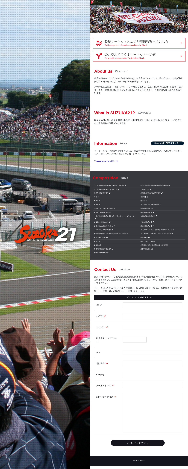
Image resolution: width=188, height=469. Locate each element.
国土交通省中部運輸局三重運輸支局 (105, 189)
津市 (95, 197)
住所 (98, 352)
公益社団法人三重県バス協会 (103, 226)
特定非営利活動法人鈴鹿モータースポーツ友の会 (110, 233)
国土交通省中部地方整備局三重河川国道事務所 (109, 185)
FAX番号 (100, 374)
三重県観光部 (144, 189)
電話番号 (100, 363)
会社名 (99, 305)
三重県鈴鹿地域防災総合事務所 (150, 193)
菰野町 (96, 204)
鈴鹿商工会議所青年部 (101, 212)
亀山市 (142, 201)
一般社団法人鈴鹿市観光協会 (103, 208)
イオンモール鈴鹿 (100, 237)
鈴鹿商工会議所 (145, 208)
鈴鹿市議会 (144, 237)
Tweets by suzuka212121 (106, 161)
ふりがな (100, 327)
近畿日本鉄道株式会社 (101, 222)
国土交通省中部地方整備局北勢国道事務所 (154, 185)
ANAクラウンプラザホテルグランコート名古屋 (155, 233)
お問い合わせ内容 (104, 397)
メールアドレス (103, 386)
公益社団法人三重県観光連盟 (149, 204)
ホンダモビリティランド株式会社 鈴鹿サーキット (156, 230)
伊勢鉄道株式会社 (146, 222)
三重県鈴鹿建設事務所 (101, 193)
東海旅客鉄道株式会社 (147, 216)
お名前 (99, 316)
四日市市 (143, 197)
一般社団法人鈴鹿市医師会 (102, 230)
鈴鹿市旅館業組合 (146, 212)
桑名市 (96, 201)
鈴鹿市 (96, 241)
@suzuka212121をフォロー (167, 143)
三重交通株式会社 (146, 226)
